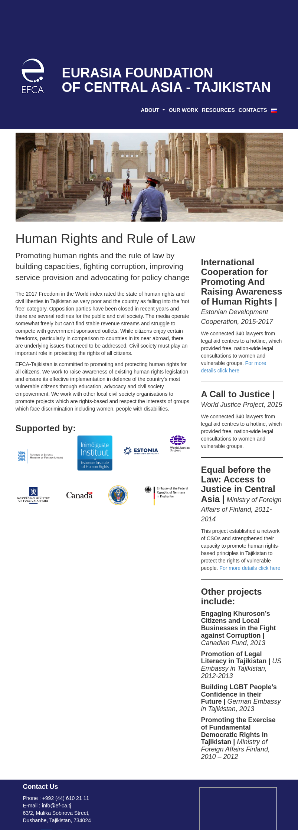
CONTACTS (253, 110)
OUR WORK (183, 110)
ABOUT (151, 110)
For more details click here (249, 568)
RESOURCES (218, 110)
